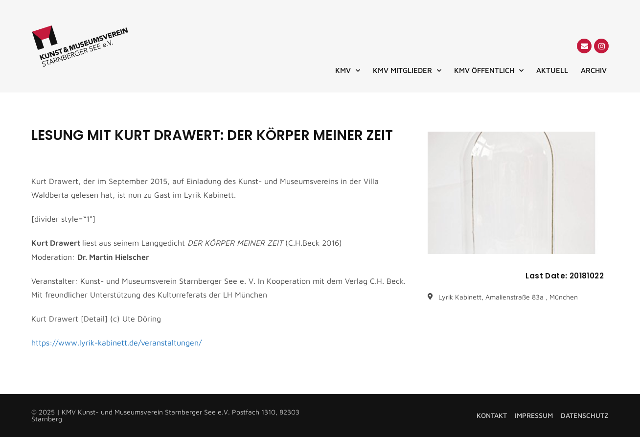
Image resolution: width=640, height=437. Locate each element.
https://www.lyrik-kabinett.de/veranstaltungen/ (116, 342)
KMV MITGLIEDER (407, 70)
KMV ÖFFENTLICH (489, 70)
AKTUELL (552, 70)
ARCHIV (594, 70)
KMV (347, 70)
